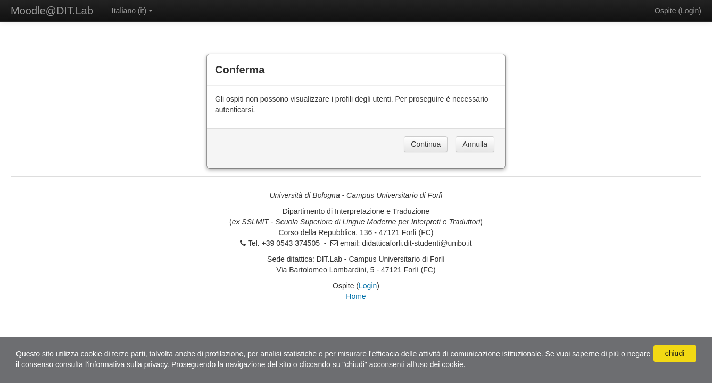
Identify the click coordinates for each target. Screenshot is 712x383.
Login (690, 10)
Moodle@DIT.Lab (52, 10)
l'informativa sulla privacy (126, 364)
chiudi (675, 353)
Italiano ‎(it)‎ (132, 10)
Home (356, 296)
